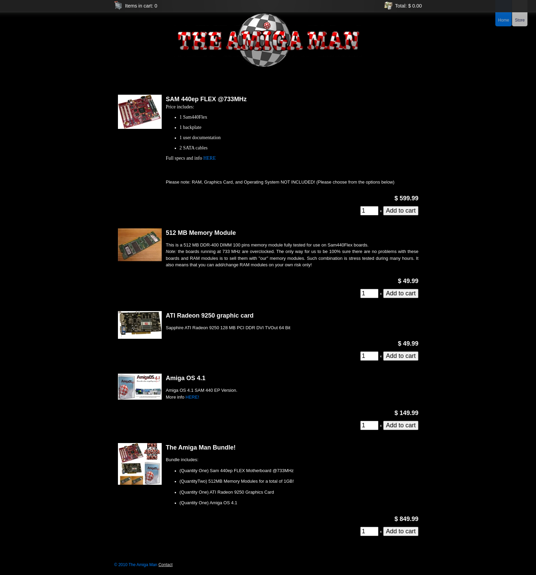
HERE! (192, 397)
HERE (209, 158)
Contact (165, 564)
